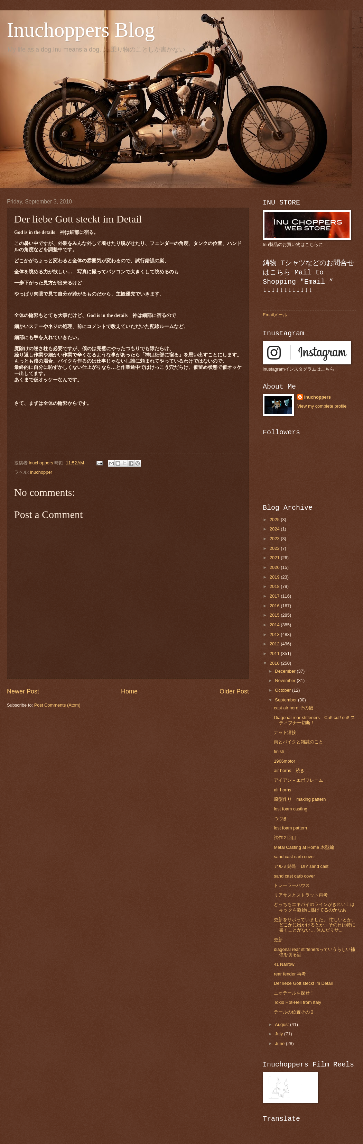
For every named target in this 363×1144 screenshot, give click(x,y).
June (280, 1043)
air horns (282, 789)
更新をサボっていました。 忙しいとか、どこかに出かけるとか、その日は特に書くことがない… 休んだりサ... (315, 925)
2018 (275, 586)
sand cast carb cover (294, 856)
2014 (275, 624)
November (286, 680)
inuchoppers (317, 397)
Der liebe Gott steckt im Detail (303, 983)
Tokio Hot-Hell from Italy (297, 1002)
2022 (275, 548)
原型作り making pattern (300, 799)
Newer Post (23, 691)
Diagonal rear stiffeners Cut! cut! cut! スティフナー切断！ (314, 720)
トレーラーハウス (292, 885)
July (279, 1033)
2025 (275, 519)
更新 (278, 939)
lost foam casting (290, 808)
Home (129, 691)
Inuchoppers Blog (81, 29)
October (283, 690)
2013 (275, 634)
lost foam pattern (290, 827)
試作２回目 (285, 837)
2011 (275, 653)
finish (279, 751)
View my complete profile (322, 406)
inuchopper (41, 472)
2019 (275, 577)
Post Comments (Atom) (57, 705)
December (286, 671)
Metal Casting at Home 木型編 (304, 847)
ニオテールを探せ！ (294, 993)
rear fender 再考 (290, 974)
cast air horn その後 (293, 707)
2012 (275, 643)
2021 (275, 557)
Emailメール (275, 314)
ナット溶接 (285, 732)
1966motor (284, 761)
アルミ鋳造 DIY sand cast (301, 866)
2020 (275, 567)
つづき (280, 818)
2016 (275, 605)
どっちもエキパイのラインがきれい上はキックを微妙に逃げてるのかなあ (314, 907)
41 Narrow (284, 964)
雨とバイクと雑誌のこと (298, 741)
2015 (275, 615)
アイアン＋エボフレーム (298, 780)
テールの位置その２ (294, 1012)
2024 (275, 529)
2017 (275, 596)
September (286, 699)
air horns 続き (289, 770)
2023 (275, 538)
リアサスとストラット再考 (301, 895)
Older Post (234, 691)
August (282, 1024)
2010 (275, 663)
